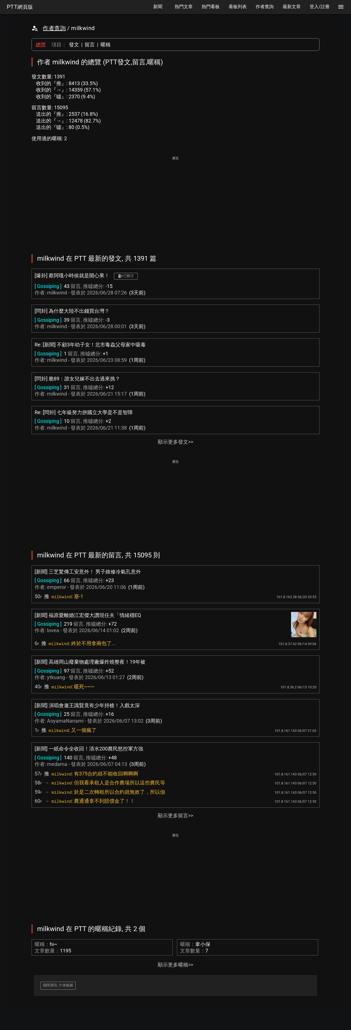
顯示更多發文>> (175, 442)
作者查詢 (54, 28)
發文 (74, 44)
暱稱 (105, 44)
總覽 (41, 44)
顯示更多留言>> (175, 815)
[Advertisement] (176, 201)
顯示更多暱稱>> (175, 965)
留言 (90, 44)
